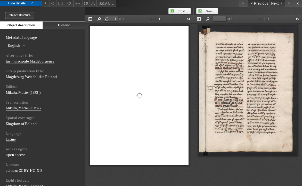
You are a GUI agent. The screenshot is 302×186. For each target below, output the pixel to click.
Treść (181, 11)
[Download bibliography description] (78, 3)
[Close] (297, 3)
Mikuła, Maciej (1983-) (23, 92)
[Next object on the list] (277, 3)
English (17, 45)
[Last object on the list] (289, 3)
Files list (64, 25)
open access (16, 154)
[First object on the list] (243, 3)
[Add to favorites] (69, 3)
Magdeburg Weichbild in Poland (31, 76)
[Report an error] (92, 3)
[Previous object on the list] (258, 3)
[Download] (45, 3)
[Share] (52, 3)
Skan (209, 11)
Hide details (21, 3)
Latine (11, 139)
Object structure (20, 15)
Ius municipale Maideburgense (30, 61)
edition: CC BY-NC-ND (24, 170)
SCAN (107, 4)
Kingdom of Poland (21, 123)
